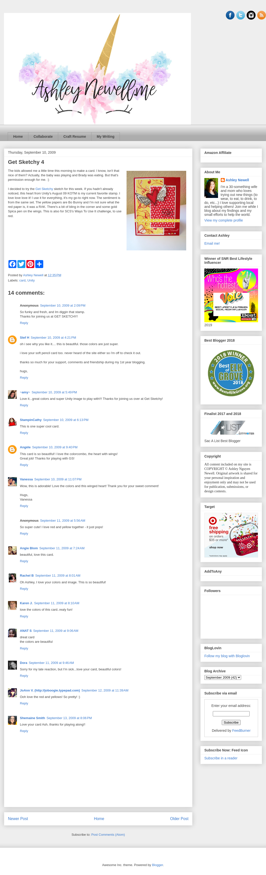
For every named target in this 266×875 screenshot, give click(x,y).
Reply (24, 323)
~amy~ (25, 392)
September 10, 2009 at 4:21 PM (53, 337)
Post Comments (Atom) (108, 834)
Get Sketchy (44, 189)
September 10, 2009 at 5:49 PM (54, 392)
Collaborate (43, 136)
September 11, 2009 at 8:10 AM (56, 603)
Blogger (157, 865)
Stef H (24, 337)
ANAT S (26, 631)
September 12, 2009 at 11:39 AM (104, 690)
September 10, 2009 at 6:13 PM (65, 420)
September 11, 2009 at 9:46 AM (51, 663)
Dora (23, 663)
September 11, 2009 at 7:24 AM (62, 548)
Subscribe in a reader (220, 758)
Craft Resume (74, 136)
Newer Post (18, 819)
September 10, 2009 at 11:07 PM (58, 479)
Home (18, 136)
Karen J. (26, 603)
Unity (31, 280)
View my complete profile (223, 220)
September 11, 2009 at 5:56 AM (62, 520)
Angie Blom (29, 548)
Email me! (212, 243)
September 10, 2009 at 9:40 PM (54, 447)
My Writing (105, 136)
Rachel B (27, 575)
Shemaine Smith (32, 718)
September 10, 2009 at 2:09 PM (62, 305)
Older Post (179, 819)
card (22, 280)
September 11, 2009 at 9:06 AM (55, 631)
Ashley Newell (237, 180)
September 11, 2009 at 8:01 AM (58, 575)
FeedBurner (241, 731)
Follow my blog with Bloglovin (227, 656)
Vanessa (26, 479)
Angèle (25, 447)
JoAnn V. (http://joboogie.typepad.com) (50, 690)
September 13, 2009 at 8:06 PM (69, 718)
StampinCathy (31, 420)
